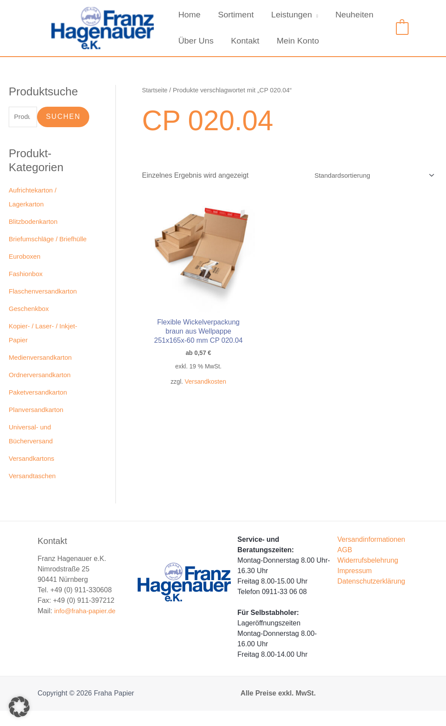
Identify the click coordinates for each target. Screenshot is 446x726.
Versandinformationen (371, 554)
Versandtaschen (34, 491)
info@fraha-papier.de (86, 626)
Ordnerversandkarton (41, 390)
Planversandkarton (38, 425)
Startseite (155, 90)
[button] (19, 707)
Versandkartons (33, 473)
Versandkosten (195, 380)
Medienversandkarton (42, 372)
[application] (313, 15)
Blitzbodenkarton (35, 222)
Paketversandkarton (40, 407)
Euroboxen (25, 271)
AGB (345, 565)
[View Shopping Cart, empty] (402, 27)
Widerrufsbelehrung (368, 575)
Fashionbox (27, 289)
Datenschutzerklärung (371, 596)
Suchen (63, 117)
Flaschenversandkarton (45, 306)
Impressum (355, 586)
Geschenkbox (30, 324)
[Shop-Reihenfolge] (369, 176)
